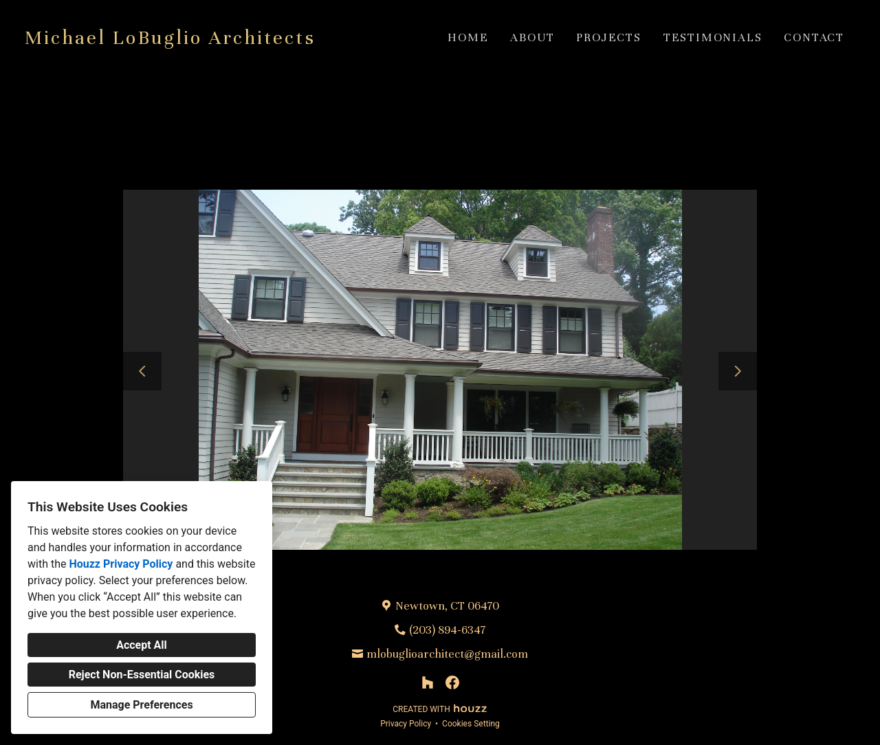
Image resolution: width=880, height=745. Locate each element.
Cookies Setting (471, 724)
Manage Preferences (141, 704)
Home (468, 37)
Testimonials (712, 37)
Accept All (141, 645)
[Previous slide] (142, 371)
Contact (814, 37)
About (532, 37)
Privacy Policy (405, 724)
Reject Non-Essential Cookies (142, 674)
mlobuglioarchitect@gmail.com (447, 654)
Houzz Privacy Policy (121, 563)
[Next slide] (737, 371)
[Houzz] (427, 682)
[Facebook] (452, 682)
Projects (608, 37)
